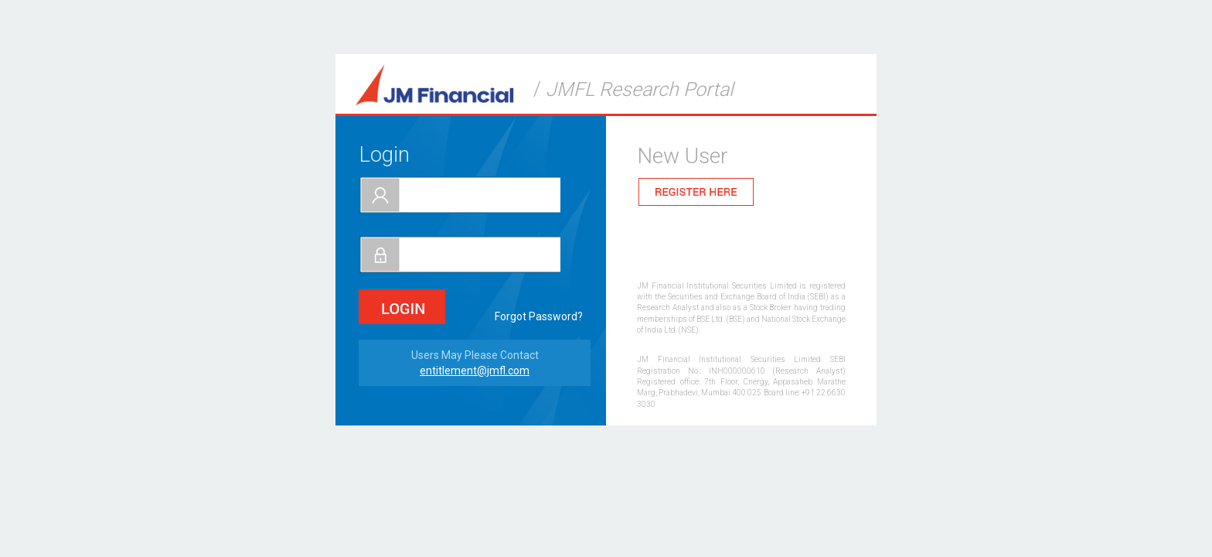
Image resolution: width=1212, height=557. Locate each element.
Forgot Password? (539, 316)
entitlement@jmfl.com (474, 370)
